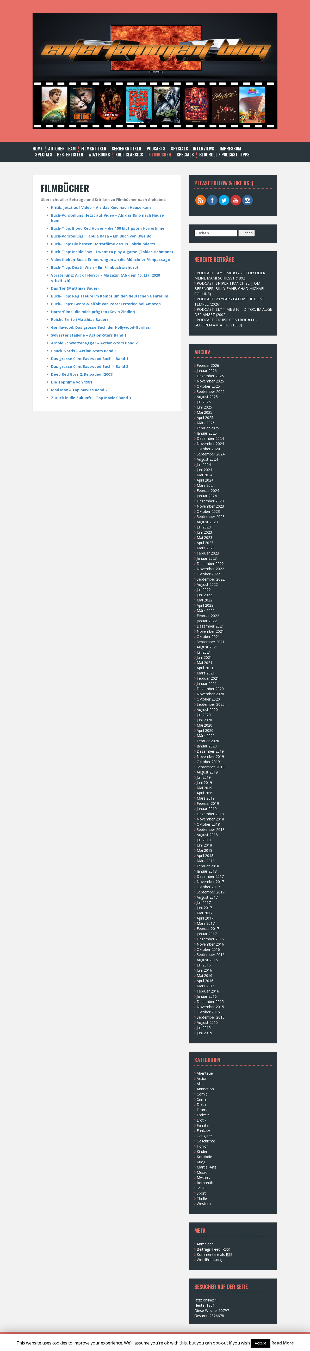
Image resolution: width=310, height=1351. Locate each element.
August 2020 (207, 709)
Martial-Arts (206, 1167)
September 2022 (211, 579)
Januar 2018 (207, 871)
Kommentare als (214, 1254)
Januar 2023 (207, 558)
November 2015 (210, 1006)
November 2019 (210, 756)
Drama (202, 1109)
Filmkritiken (93, 149)
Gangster (204, 1135)
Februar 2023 (208, 553)
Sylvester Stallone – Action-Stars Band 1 (88, 335)
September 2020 (211, 704)
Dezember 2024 (210, 438)
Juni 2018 (204, 845)
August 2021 (207, 646)
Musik (202, 1172)
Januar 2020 (207, 746)
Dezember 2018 (210, 813)
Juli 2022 (204, 589)
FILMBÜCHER (159, 155)
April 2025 (205, 417)
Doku (201, 1104)
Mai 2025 (204, 412)
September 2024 (211, 454)
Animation (205, 1088)
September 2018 (211, 829)
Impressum (230, 149)
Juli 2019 (204, 777)
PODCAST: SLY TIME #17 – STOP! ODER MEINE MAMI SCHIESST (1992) (229, 275)
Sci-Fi (201, 1187)
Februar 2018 (208, 865)
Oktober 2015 (208, 1011)
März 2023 (206, 547)
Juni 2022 (204, 594)
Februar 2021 (208, 678)
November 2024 (210, 443)
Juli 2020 (204, 714)
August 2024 (207, 459)
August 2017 (207, 897)
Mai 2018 (204, 850)
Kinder (202, 1151)
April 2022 (205, 605)
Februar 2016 (208, 991)
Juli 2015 (204, 1027)
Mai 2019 (204, 787)
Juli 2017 (204, 902)
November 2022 (210, 568)
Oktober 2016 (208, 949)
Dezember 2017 (210, 876)
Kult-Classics (129, 155)
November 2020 (210, 693)
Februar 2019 (208, 803)
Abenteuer (205, 1073)
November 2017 (210, 881)
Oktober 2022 (208, 573)
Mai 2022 (204, 600)
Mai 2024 (204, 474)
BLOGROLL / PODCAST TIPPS (224, 155)
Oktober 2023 (208, 511)
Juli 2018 (204, 839)
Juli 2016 (204, 965)
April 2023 (205, 542)
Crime (202, 1099)
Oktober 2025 (208, 386)
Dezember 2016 (210, 938)
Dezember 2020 (210, 688)
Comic (202, 1094)
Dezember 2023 (210, 500)
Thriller (202, 1198)
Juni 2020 (204, 719)
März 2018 (206, 860)
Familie (203, 1125)
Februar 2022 (208, 615)
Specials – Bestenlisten (59, 155)
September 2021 (211, 641)
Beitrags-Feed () (213, 1249)
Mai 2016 (204, 975)
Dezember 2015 (210, 1001)
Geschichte (206, 1141)
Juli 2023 (204, 527)
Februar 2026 (208, 365)
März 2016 (206, 985)
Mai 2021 (204, 662)
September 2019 (211, 766)
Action (202, 1078)
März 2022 (206, 610)
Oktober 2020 (208, 699)
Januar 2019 (207, 808)
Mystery (203, 1177)
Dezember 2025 (210, 375)
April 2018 (205, 855)
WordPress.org (209, 1259)
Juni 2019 (204, 782)
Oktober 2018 (208, 824)
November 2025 (210, 381)
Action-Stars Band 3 (97, 350)
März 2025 (206, 422)
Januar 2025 (207, 433)
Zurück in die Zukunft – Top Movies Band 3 (91, 397)
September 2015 (211, 1017)
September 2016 (211, 954)
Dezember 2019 (210, 751)
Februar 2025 (208, 427)
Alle (200, 1083)
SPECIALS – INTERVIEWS (192, 149)
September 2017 (211, 892)
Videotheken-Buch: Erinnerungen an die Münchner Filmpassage (110, 259)
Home (38, 149)
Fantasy (203, 1130)
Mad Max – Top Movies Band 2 (79, 389)
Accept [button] (260, 1343)
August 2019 (207, 772)
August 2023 (207, 521)
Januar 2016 (207, 996)
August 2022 (207, 584)
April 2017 (205, 918)
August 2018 (207, 834)
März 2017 (206, 923)
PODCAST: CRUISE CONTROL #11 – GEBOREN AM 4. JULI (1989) (226, 322)
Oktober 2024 (208, 448)
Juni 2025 (204, 407)
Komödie (204, 1156)
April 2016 (205, 980)
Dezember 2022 (210, 563)
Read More (282, 1343)
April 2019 (205, 792)
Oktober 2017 (208, 886)
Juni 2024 (204, 469)
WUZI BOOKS (99, 155)
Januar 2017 (207, 933)
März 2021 (206, 673)
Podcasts (156, 149)
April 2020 (205, 730)
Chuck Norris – (65, 350)
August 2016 (207, 959)
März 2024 (206, 485)
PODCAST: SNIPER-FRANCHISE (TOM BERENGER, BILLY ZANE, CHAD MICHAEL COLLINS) (229, 288)
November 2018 (210, 819)
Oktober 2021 (208, 636)
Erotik (201, 1120)
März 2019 (206, 798)
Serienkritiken (126, 149)
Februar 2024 (208, 490)
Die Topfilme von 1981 (71, 382)
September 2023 (211, 516)
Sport (201, 1193)
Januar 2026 (207, 370)
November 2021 (210, 631)
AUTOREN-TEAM (62, 149)
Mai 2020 (204, 725)
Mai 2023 (204, 537)
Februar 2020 (208, 740)
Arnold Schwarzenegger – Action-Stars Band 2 (94, 342)
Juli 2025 (204, 401)
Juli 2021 (204, 652)
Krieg (201, 1161)
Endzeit (203, 1114)
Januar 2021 (207, 683)
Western (204, 1203)
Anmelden (205, 1244)
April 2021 (205, 667)
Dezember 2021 (210, 626)
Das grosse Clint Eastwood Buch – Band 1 (89, 358)
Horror (202, 1146)
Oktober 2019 (208, 761)
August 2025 (207, 396)
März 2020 (206, 735)
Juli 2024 (204, 464)
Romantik (205, 1182)
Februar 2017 (208, 928)
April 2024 (205, 480)
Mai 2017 (204, 912)
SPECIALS (185, 155)
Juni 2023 (204, 532)
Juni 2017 (204, 907)
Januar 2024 (207, 495)
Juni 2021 (204, 657)
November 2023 (210, 506)
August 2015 (207, 1022)
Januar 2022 (207, 620)
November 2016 (210, 944)
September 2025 (211, 391)
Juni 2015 (204, 1032)
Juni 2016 (204, 970)
